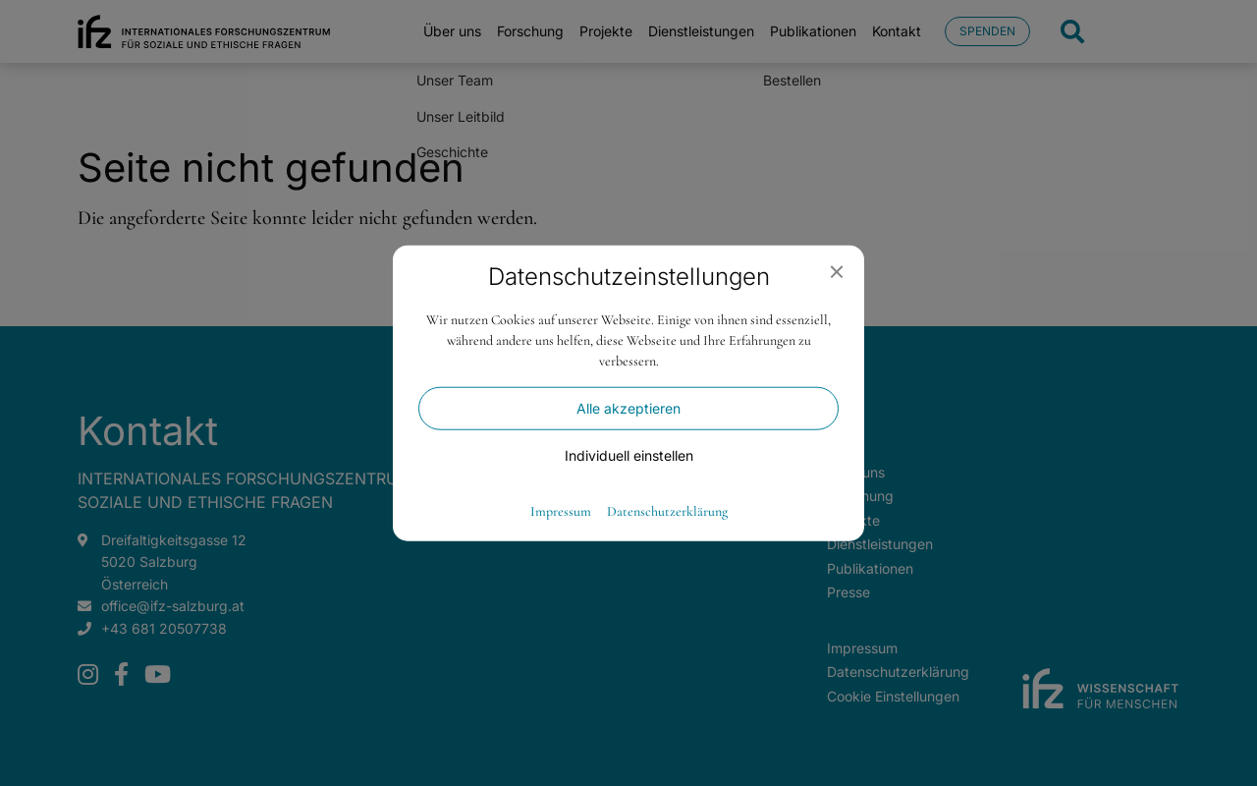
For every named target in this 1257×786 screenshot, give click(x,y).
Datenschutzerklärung (667, 511)
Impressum (560, 511)
